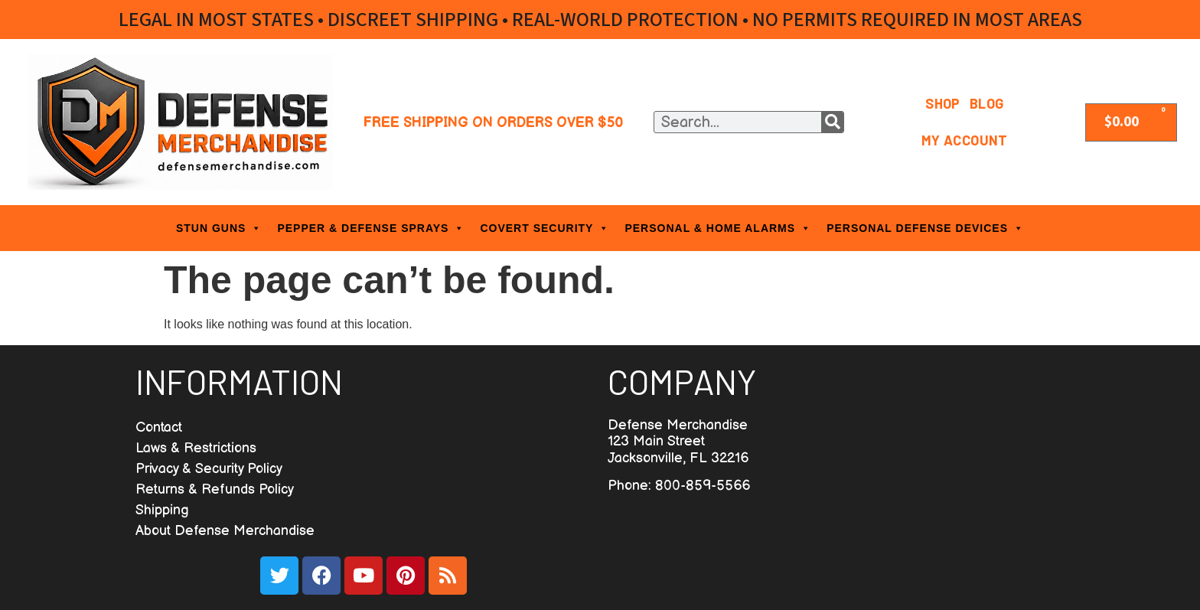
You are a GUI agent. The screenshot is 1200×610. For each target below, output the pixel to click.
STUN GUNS (219, 228)
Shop (942, 103)
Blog (987, 103)
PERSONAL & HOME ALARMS (717, 228)
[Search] (832, 122)
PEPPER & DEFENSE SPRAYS (371, 228)
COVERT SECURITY (544, 228)
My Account (964, 140)
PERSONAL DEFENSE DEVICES (925, 228)
